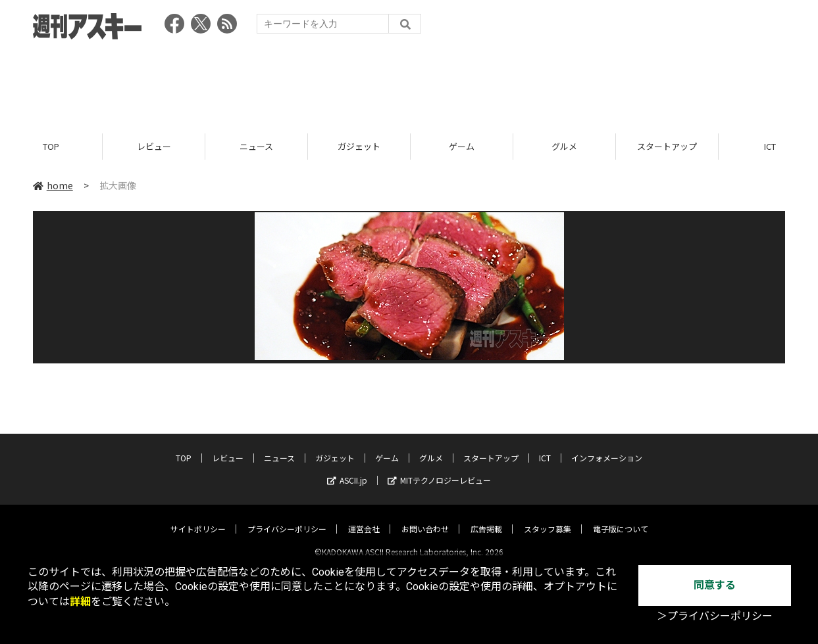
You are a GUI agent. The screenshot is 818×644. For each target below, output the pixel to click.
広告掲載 (486, 517)
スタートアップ (667, 146)
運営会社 (364, 517)
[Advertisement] (409, 82)
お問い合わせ (425, 517)
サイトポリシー (198, 517)
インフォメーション (606, 446)
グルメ (564, 146)
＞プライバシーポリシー (715, 616)
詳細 (80, 601)
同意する (715, 585)
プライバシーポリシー (286, 517)
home (53, 185)
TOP (51, 146)
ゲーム (461, 146)
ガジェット (359, 146)
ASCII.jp (347, 468)
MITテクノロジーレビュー (439, 468)
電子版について (620, 517)
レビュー (154, 146)
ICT (545, 446)
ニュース (256, 146)
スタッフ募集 (547, 517)
